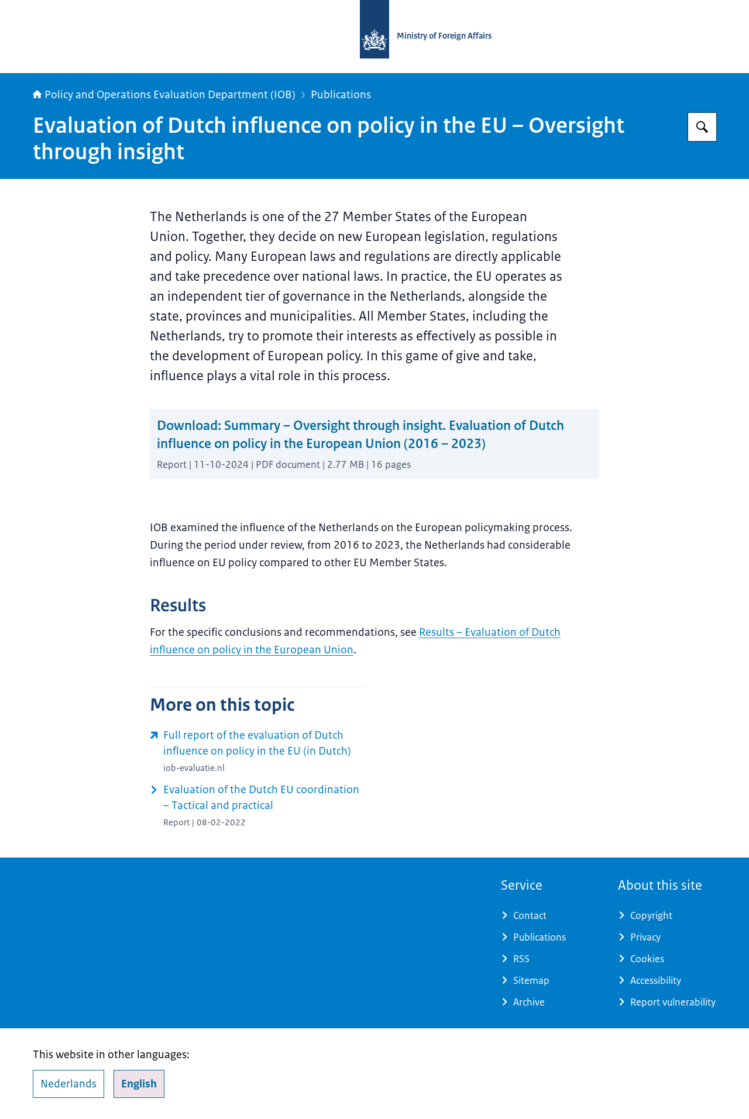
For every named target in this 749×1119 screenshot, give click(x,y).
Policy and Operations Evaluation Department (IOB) (164, 95)
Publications (341, 95)
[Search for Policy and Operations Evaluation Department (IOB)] (702, 127)
